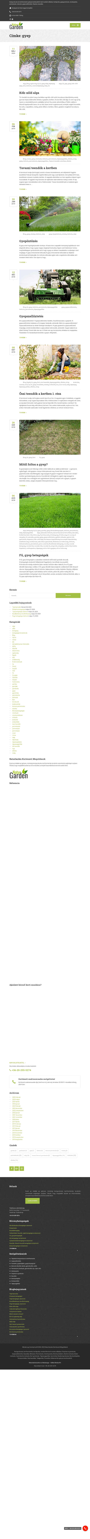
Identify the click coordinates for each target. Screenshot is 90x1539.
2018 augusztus (17, 1141)
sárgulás (61, 547)
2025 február (16, 1098)
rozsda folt (30, 547)
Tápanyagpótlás (15, 1285)
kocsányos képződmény (52, 540)
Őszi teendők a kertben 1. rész (40, 394)
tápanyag (52, 84)
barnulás (75, 533)
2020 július (15, 1120)
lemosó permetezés (18, 707)
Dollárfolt (22, 535)
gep (66, 84)
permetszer (16, 729)
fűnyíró (14, 680)
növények (38, 159)
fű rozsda (71, 535)
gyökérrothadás (60, 538)
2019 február (16, 1127)
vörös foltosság (61, 549)
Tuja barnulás (16, 608)
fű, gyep (42, 84)
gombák (15, 687)
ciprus (14, 638)
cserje (29, 159)
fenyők (14, 669)
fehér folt (29, 535)
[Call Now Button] (85, 1528)
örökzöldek (15, 722)
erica (26, 385)
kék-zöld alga (38, 540)
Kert (38, 383)
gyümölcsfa (16, 696)
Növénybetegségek (56, 531)
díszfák (14, 649)
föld (13, 671)
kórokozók (15, 702)
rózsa (14, 736)
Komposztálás (15, 1282)
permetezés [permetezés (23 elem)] (16, 1157)
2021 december (17, 1116)
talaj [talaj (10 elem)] (26, 1157)
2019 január (16, 1129)
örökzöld (52, 385)
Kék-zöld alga (29, 93)
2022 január (16, 1114)
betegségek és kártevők (19, 633)
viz (49, 86)
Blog (28, 84)
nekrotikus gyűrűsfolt (45, 542)
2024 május (16, 1101)
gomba (43, 531)
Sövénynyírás (15, 1272)
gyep (69, 84)
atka (13, 629)
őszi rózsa (62, 385)
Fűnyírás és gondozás (17, 1275)
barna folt (56, 533)
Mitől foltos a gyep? (33, 465)
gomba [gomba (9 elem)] (13, 1152)
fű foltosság (63, 535)
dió (13, 642)
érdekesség (16, 660)
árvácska (76, 383)
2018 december (17, 1132)
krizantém (40, 385)
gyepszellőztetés (71, 308)
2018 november (17, 1134)
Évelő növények (17, 662)
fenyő (14, 667)
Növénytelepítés (15, 1280)
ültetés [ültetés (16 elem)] (14, 1161)
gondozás (15, 689)
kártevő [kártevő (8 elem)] (40, 1152)
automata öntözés (47, 533)
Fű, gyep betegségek (33, 556)
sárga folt (54, 547)
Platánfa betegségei (18, 610)
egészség (33, 84)
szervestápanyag (38, 86)
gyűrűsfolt (22, 540)
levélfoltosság (24, 542)
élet (13, 658)
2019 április (15, 1123)
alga (24, 84)
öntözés (29, 86)
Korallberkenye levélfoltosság (21, 614)
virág (75, 159)
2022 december (17, 1109)
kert (24, 86)
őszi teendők (45, 383)
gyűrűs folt (70, 538)
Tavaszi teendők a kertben (57, 161)
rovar (14, 733)
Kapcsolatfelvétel (16, 1063)
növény (33, 235)
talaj (46, 84)
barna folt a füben (66, 533)
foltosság (36, 535)
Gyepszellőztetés (31, 317)
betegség (30, 531)
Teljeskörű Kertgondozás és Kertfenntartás (23, 1260)
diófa (14, 647)
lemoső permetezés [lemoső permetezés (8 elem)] (52, 1152)
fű (38, 84)
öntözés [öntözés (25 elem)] (71, 1157)
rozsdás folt (38, 547)
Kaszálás (14, 1277)
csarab (21, 385)
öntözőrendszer (24, 544)
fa (29, 385)
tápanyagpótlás (62, 159)
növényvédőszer (17, 716)
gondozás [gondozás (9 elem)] (23, 1152)
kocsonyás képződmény (68, 540)
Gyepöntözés (57, 235)
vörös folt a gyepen (49, 549)
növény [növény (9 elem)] (64, 1152)
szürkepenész (31, 549)
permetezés (52, 159)
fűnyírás (15, 678)
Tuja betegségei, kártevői (20, 612)
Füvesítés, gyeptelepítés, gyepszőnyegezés (23, 1265)
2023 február (16, 1107)
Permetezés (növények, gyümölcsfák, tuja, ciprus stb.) (26, 1270)
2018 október (16, 1136)
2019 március (16, 1125)
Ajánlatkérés (32, 1202)
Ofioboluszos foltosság (60, 542)
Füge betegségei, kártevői (20, 616)
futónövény (16, 682)
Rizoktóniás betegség (56, 544)
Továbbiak (12, 1249)
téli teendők (16, 747)
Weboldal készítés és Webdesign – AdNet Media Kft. (45, 1364)
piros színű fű (43, 544)
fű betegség (54, 535)
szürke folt (68, 547)
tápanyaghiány (17, 742)
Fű (63, 84)
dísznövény (15, 651)
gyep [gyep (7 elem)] (32, 1152)
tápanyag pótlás (24, 387)
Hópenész (30, 540)
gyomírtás (15, 693)
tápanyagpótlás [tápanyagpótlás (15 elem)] (59, 1157)
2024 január (16, 1105)
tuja (13, 749)
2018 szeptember (18, 1138)
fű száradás (30, 538)
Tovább (22, 115)
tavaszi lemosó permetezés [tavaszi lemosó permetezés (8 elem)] (41, 1157)
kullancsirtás (16, 705)
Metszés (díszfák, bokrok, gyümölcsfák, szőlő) (24, 1267)
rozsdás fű (46, 547)
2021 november (17, 1118)
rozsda (66, 544)
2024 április (15, 1103)
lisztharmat (33, 542)
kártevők (15, 698)
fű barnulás (46, 535)
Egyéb (29, 383)
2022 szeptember (18, 1112)
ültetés (70, 159)
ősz (57, 385)
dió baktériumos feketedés (20, 645)
